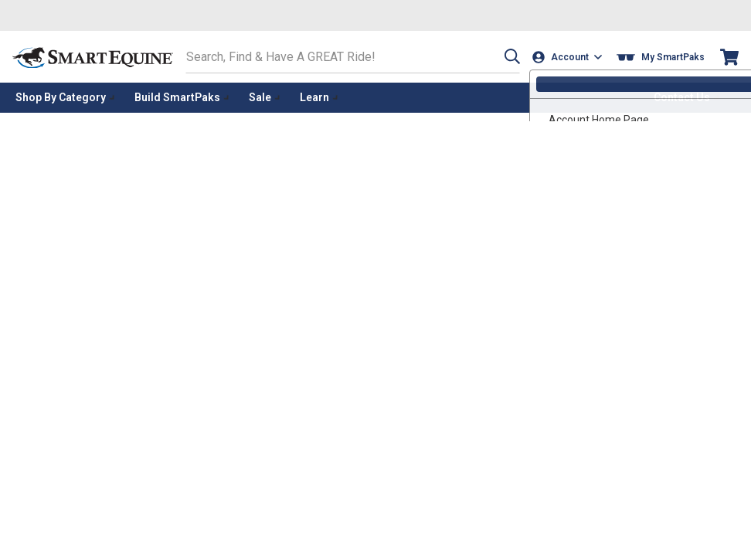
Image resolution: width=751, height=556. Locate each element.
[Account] (568, 57)
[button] (509, 56)
